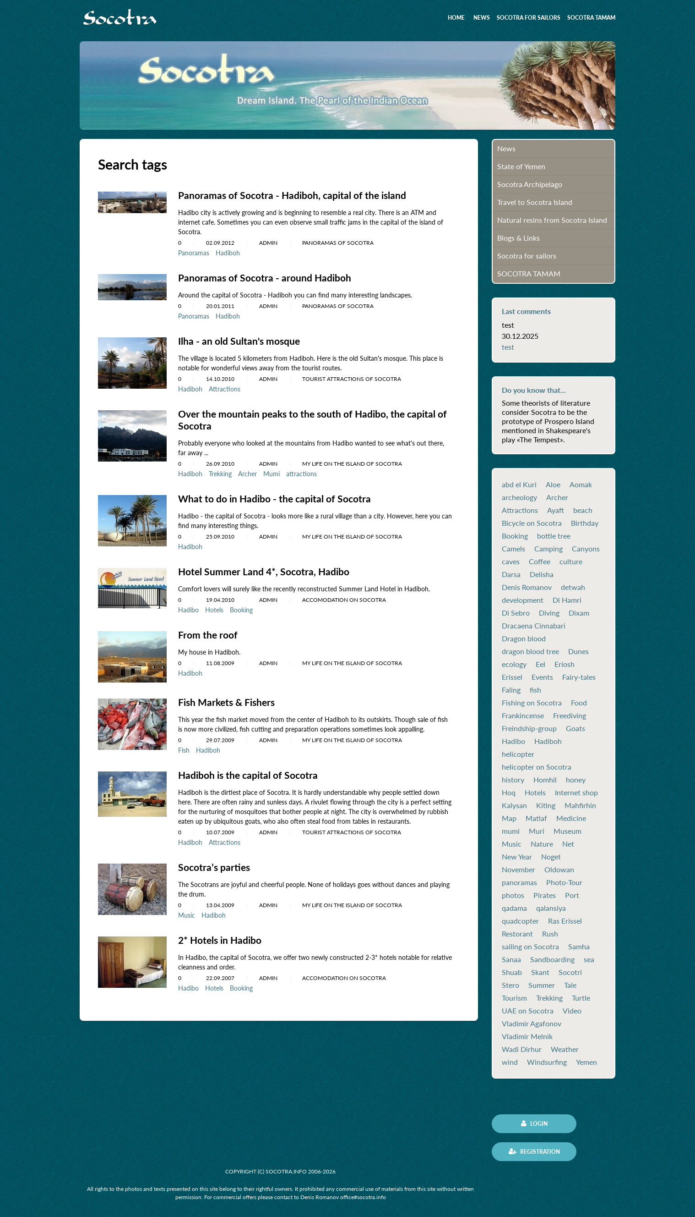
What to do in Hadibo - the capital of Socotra (278, 496)
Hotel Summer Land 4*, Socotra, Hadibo (266, 568)
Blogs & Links (518, 237)
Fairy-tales (579, 677)
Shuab (512, 972)
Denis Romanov (527, 587)
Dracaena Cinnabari (533, 626)
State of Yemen (521, 166)
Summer (541, 985)
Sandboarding (552, 959)
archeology (519, 497)
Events (542, 677)
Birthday (584, 523)
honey (576, 780)
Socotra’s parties (215, 863)
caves (511, 561)
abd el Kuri (519, 484)
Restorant (517, 934)
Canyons (586, 549)
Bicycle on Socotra (532, 523)
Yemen (586, 1062)
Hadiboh (228, 252)
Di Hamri (567, 600)
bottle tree (553, 536)
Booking (241, 607)
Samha (579, 946)
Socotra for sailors (528, 17)
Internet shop (576, 792)
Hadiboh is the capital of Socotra (251, 771)
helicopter (518, 754)
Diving (549, 613)
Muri (536, 831)
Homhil (545, 780)
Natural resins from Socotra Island (552, 219)
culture (570, 561)
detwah (573, 587)
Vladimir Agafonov (531, 1023)
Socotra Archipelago (529, 184)
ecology (514, 664)
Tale (570, 985)
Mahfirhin (580, 805)
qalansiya (551, 908)
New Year (517, 857)
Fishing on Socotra (532, 703)
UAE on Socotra (528, 1011)
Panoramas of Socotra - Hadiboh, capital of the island (296, 195)
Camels (513, 549)
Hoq (509, 792)
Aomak (581, 484)
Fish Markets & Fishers (229, 699)
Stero (510, 985)
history (513, 780)
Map (509, 818)
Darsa (511, 574)
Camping (548, 549)
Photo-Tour (564, 882)
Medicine (571, 818)
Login (534, 1123)
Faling (511, 690)
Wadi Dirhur (522, 1049)
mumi (511, 831)
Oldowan (559, 869)
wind (510, 1062)
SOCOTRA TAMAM (591, 17)
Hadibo (188, 607)
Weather (565, 1049)
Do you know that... (534, 390)
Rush (550, 934)
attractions (301, 471)
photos (513, 895)
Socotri (570, 972)
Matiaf (536, 818)
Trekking (220, 471)
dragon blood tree (530, 651)
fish (535, 690)
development (522, 600)
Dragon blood (524, 638)
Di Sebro (516, 613)
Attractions (224, 387)
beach (582, 510)
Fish (184, 746)
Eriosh (564, 664)
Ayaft (555, 510)
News (481, 17)
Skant (540, 972)
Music (186, 910)
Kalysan (514, 805)
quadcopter (520, 921)
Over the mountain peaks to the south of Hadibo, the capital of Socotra (311, 418)
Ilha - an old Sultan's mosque (240, 340)
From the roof (208, 631)
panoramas (519, 882)
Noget (551, 857)
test (508, 346)
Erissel (512, 677)
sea (589, 959)
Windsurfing (547, 1062)
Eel (540, 664)
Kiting (545, 805)
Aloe (553, 484)
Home (456, 17)
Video (572, 1011)
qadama (514, 908)
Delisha (542, 574)
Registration (534, 1151)
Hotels (214, 607)
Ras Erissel (565, 921)
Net (568, 844)
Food (579, 703)
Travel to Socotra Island (534, 202)
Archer (247, 471)
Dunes (578, 651)
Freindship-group (529, 728)
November (518, 869)
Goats (575, 728)
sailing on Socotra (530, 946)
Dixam (579, 613)
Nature (542, 844)
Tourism (514, 998)
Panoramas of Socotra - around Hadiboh (267, 277)
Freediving (569, 715)
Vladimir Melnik (527, 1036)
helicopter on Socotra (536, 767)
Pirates (544, 895)
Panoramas (193, 252)
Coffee (539, 561)
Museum (567, 831)
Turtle (581, 998)
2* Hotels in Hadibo (222, 935)
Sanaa (511, 959)
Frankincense (523, 715)
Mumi (271, 471)
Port (572, 895)
